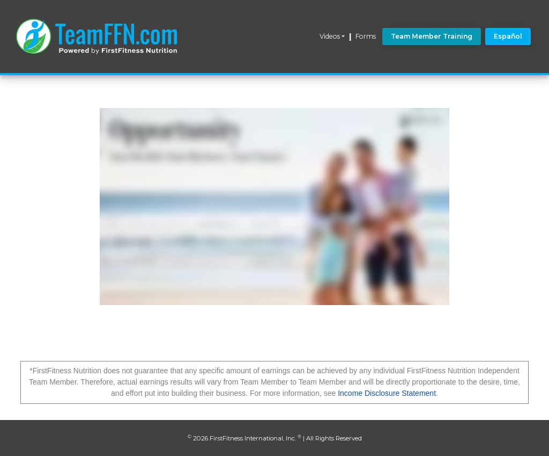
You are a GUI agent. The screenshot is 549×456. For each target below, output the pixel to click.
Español (508, 36)
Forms (365, 36)
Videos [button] (330, 36)
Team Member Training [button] (431, 36)
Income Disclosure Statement (387, 393)
